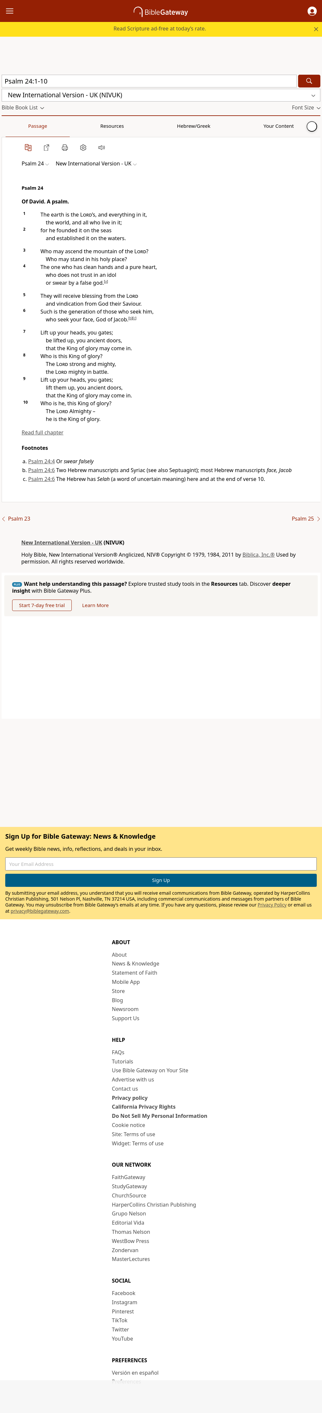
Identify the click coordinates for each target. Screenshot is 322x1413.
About (119, 954)
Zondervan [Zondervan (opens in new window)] (125, 1250)
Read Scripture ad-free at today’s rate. (159, 28)
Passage (16, 126)
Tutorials (122, 1061)
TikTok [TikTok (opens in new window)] (120, 1320)
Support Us (126, 1018)
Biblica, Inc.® (258, 554)
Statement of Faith (135, 972)
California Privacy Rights (144, 1106)
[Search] (309, 81)
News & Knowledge (136, 963)
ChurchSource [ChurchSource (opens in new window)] (129, 1195)
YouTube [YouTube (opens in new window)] (122, 1338)
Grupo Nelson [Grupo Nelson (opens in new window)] (129, 1213)
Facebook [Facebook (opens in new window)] (124, 1293)
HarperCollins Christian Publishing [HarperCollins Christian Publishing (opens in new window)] (154, 1204)
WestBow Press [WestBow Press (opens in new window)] (130, 1241)
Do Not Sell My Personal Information (159, 1115)
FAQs (118, 1052)
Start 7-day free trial (42, 605)
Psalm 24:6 (41, 470)
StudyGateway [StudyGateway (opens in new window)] (129, 1186)
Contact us (125, 1088)
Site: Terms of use (133, 1134)
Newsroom (125, 1009)
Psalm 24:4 (41, 461)
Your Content (129, 126)
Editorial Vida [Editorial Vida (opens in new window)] (128, 1222)
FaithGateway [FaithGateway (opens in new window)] (128, 1177)
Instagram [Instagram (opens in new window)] (125, 1302)
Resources (48, 126)
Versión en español (135, 1372)
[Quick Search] (149, 81)
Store (118, 991)
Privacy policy (130, 1097)
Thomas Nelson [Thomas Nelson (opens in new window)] (131, 1231)
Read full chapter (43, 432)
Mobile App (126, 981)
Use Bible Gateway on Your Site (150, 1070)
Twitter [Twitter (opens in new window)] (120, 1329)
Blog (117, 1000)
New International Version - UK (61, 542)
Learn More (95, 605)
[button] (312, 11)
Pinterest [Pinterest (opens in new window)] (123, 1311)
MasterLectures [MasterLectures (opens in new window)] (131, 1259)
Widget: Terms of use (138, 1143)
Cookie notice (128, 1125)
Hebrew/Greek (87, 126)
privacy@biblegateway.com (40, 911)
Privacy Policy (272, 905)
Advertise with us (133, 1079)
